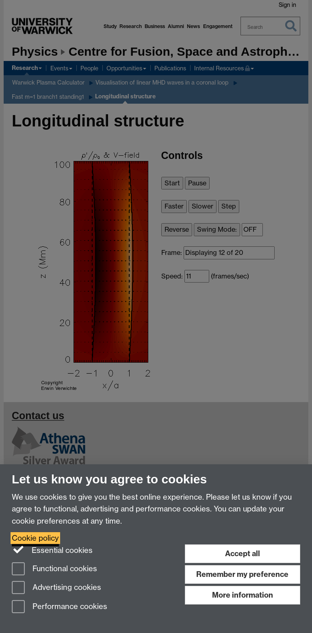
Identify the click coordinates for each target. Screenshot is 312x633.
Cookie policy (35, 538)
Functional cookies (54, 569)
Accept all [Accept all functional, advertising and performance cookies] (242, 553)
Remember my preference (242, 574)
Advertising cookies (56, 588)
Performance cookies (59, 607)
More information (242, 595)
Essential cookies (52, 549)
